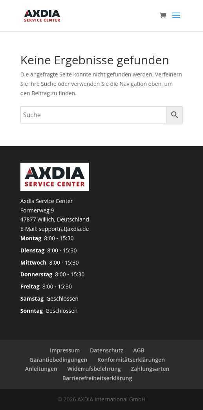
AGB (138, 350)
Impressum (65, 350)
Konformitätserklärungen (131, 359)
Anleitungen (41, 368)
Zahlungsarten (150, 368)
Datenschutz (106, 350)
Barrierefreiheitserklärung (97, 378)
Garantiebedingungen (58, 359)
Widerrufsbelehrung (94, 368)
